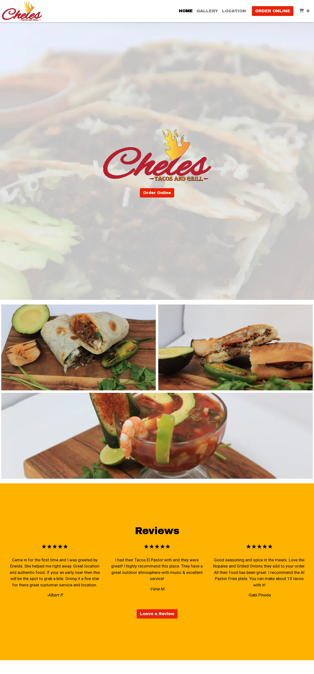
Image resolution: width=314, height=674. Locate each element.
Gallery (207, 11)
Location (234, 11)
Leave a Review (157, 614)
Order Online (272, 11)
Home (186, 11)
